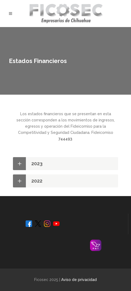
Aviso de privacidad (79, 279)
